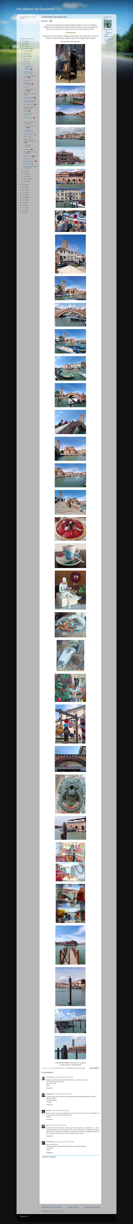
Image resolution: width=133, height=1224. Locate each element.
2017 (23, 200)
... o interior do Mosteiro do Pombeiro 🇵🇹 (28, 67)
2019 (23, 195)
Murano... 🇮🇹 (27, 137)
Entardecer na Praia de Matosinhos (30, 167)
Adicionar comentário (49, 1157)
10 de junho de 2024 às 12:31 (63, 1094)
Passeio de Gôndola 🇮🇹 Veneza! (29, 122)
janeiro (26, 181)
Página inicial (73, 1207)
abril (25, 173)
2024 (23, 46)
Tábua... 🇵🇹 (26, 111)
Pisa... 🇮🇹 (26, 87)
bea (47, 1125)
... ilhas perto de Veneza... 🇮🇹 (28, 131)
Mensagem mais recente (52, 1207)
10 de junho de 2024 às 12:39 (60, 1110)
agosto (26, 58)
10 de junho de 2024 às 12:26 (64, 1077)
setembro (26, 56)
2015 (23, 205)
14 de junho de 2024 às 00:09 (64, 1142)
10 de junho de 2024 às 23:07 (58, 1125)
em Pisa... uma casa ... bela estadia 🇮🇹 (30, 101)
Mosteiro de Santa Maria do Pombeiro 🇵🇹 (29, 141)
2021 (23, 189)
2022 (23, 187)
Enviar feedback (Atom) (56, 1211)
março (26, 176)
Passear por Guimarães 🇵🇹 (28, 83)
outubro (26, 53)
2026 (23, 41)
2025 (23, 43)
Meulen (48, 1110)
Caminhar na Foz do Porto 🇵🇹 (29, 76)
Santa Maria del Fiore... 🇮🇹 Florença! (30, 107)
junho (25, 64)
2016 (23, 202)
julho (25, 61)
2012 (23, 213)
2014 (23, 207)
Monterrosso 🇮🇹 (28, 164)
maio (25, 171)
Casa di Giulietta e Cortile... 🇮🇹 (28, 72)
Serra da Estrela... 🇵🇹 (29, 104)
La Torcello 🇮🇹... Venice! (28, 114)
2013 (23, 210)
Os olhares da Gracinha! (36, 9)
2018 (23, 197)
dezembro (27, 48)
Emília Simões (50, 1142)
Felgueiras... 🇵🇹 (28, 149)
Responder (49, 1088)
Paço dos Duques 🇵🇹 (29, 97)
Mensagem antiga (92, 1207)
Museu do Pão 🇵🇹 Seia (30, 156)
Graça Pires (50, 1094)
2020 (23, 192)
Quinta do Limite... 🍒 (29, 134)
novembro (27, 51)
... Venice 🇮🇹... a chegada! (28, 145)
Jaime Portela (50, 1077)
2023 (23, 184)
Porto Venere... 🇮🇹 (28, 158)
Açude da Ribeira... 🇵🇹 (30, 161)
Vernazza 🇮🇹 (27, 80)
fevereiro (26, 179)
